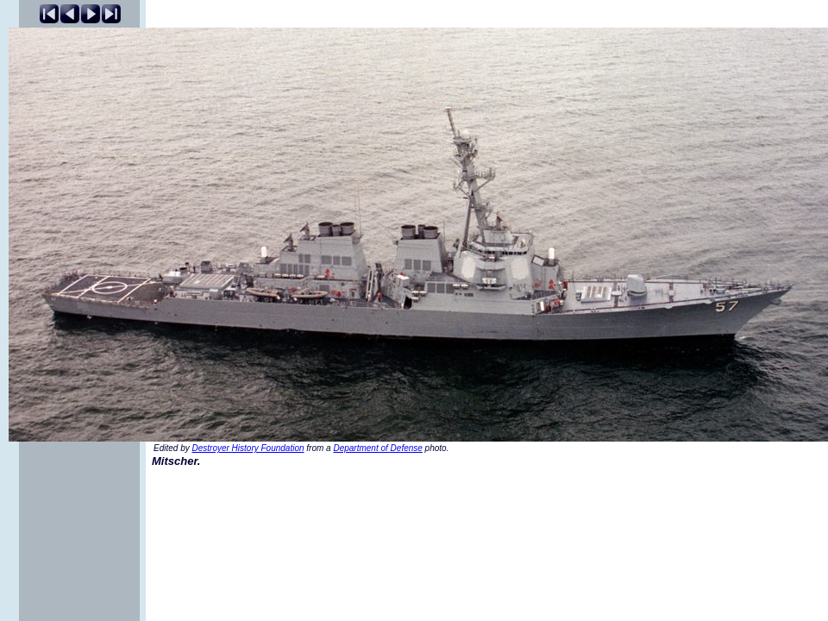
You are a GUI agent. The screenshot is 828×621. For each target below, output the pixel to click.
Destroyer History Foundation (247, 448)
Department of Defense (377, 448)
